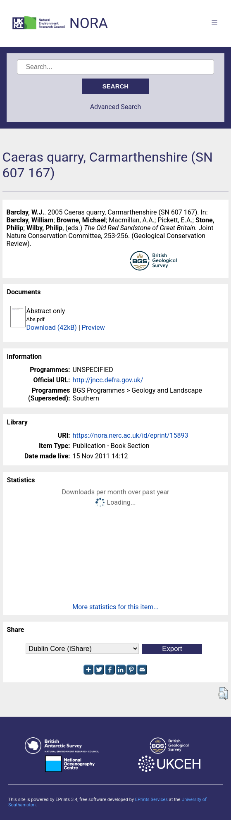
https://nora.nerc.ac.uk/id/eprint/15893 (130, 435)
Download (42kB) (51, 327)
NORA (88, 23)
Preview (93, 327)
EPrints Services (151, 799)
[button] (223, 693)
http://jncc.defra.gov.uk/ (108, 380)
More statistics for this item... (115, 607)
